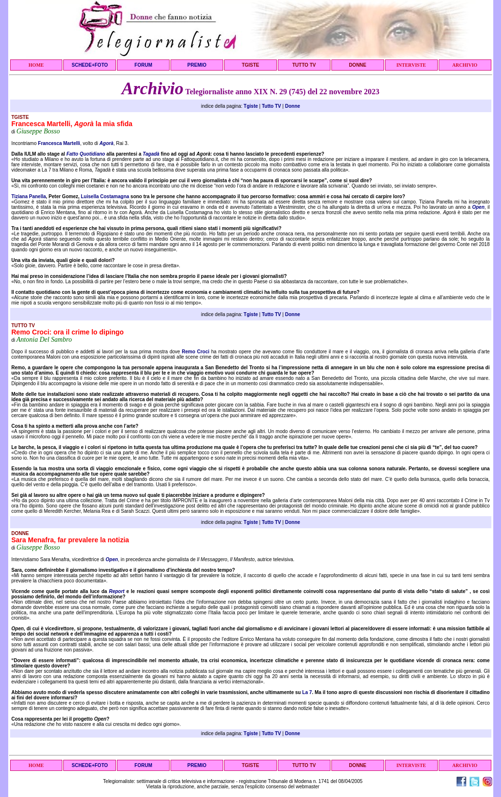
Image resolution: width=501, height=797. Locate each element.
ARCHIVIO (464, 65)
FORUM (143, 65)
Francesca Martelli (59, 143)
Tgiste (250, 106)
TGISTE (250, 65)
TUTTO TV (304, 65)
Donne (292, 106)
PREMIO (196, 65)
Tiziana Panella (29, 196)
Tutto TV (271, 106)
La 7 (307, 692)
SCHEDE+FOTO (90, 65)
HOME (36, 65)
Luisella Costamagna (105, 196)
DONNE (357, 65)
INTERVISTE (411, 65)
